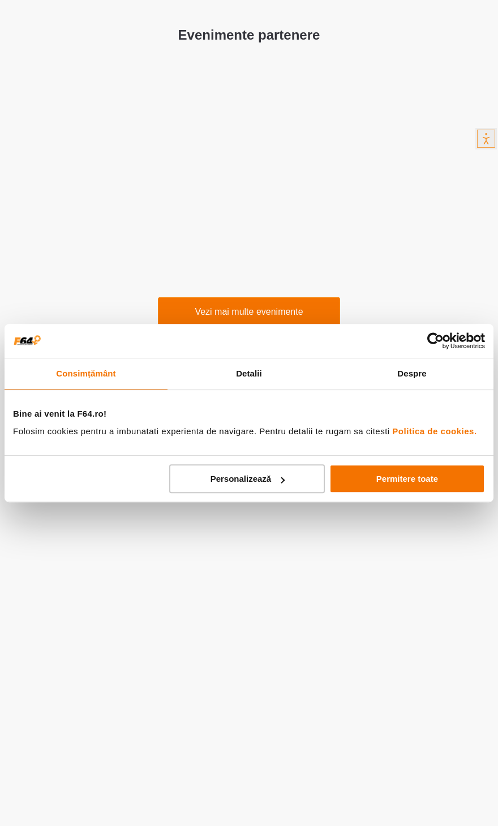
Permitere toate (407, 478)
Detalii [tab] (249, 373)
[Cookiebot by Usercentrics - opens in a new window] (435, 340)
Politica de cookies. (434, 431)
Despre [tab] (411, 373)
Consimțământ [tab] (85, 373)
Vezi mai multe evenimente (249, 311)
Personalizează (248, 478)
